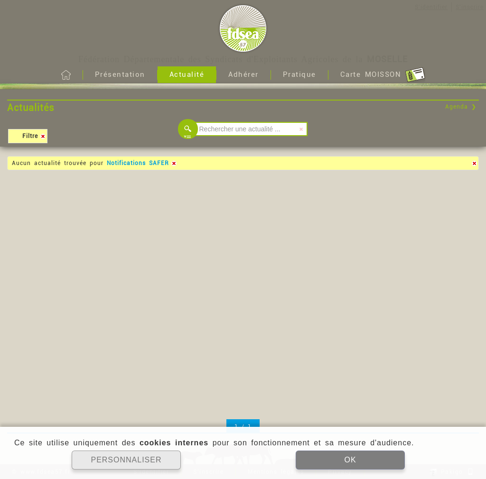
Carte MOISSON (382, 75)
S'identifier (431, 7)
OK (350, 460)
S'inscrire (470, 7)
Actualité (187, 74)
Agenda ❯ (461, 106)
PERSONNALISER (126, 460)
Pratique (299, 74)
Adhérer (243, 74)
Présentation (120, 74)
